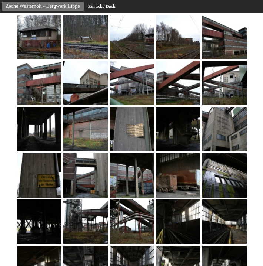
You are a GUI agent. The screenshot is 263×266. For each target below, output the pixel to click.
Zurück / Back (102, 6)
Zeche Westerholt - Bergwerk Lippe (43, 6)
